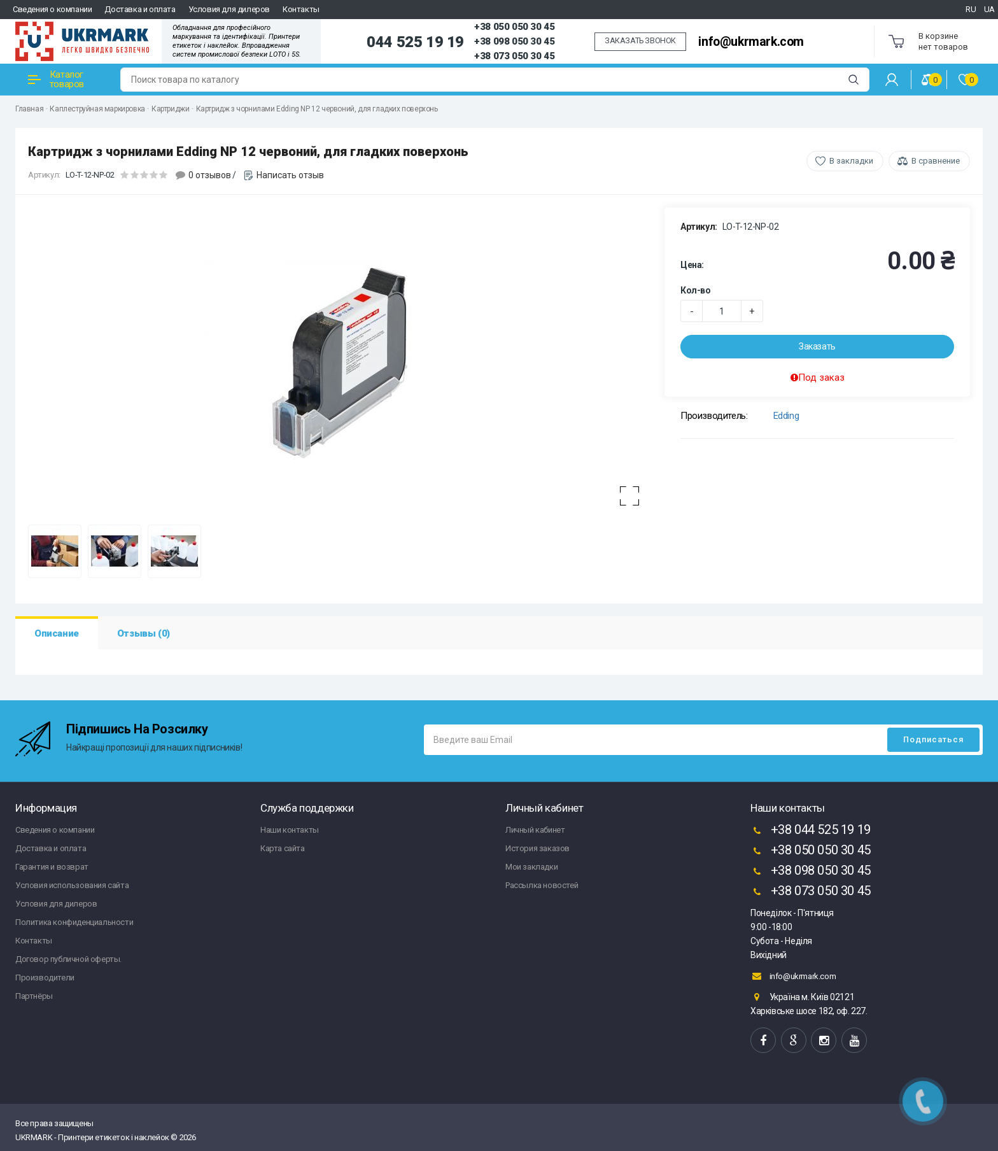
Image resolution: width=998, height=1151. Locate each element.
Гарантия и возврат (51, 867)
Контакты (301, 9)
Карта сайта (282, 848)
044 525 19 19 (415, 42)
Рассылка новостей (541, 885)
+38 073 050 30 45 (514, 56)
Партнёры (34, 996)
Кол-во (695, 290)
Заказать (817, 346)
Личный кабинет (535, 830)
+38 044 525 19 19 (810, 830)
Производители (44, 977)
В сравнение (935, 161)
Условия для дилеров (229, 9)
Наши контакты (289, 830)
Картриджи (170, 108)
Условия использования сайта (72, 885)
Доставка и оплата (139, 9)
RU (971, 9)
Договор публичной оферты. (68, 959)
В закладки (851, 161)
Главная (29, 108)
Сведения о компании (52, 9)
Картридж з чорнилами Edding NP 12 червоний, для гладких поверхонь (317, 108)
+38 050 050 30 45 (514, 26)
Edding (786, 415)
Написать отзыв (290, 175)
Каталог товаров (56, 79)
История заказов (537, 848)
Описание (56, 633)
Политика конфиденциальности (74, 922)
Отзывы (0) (143, 633)
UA (989, 9)
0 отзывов (209, 175)
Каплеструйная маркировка (97, 108)
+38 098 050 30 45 (514, 41)
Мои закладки (531, 867)
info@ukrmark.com (751, 41)
